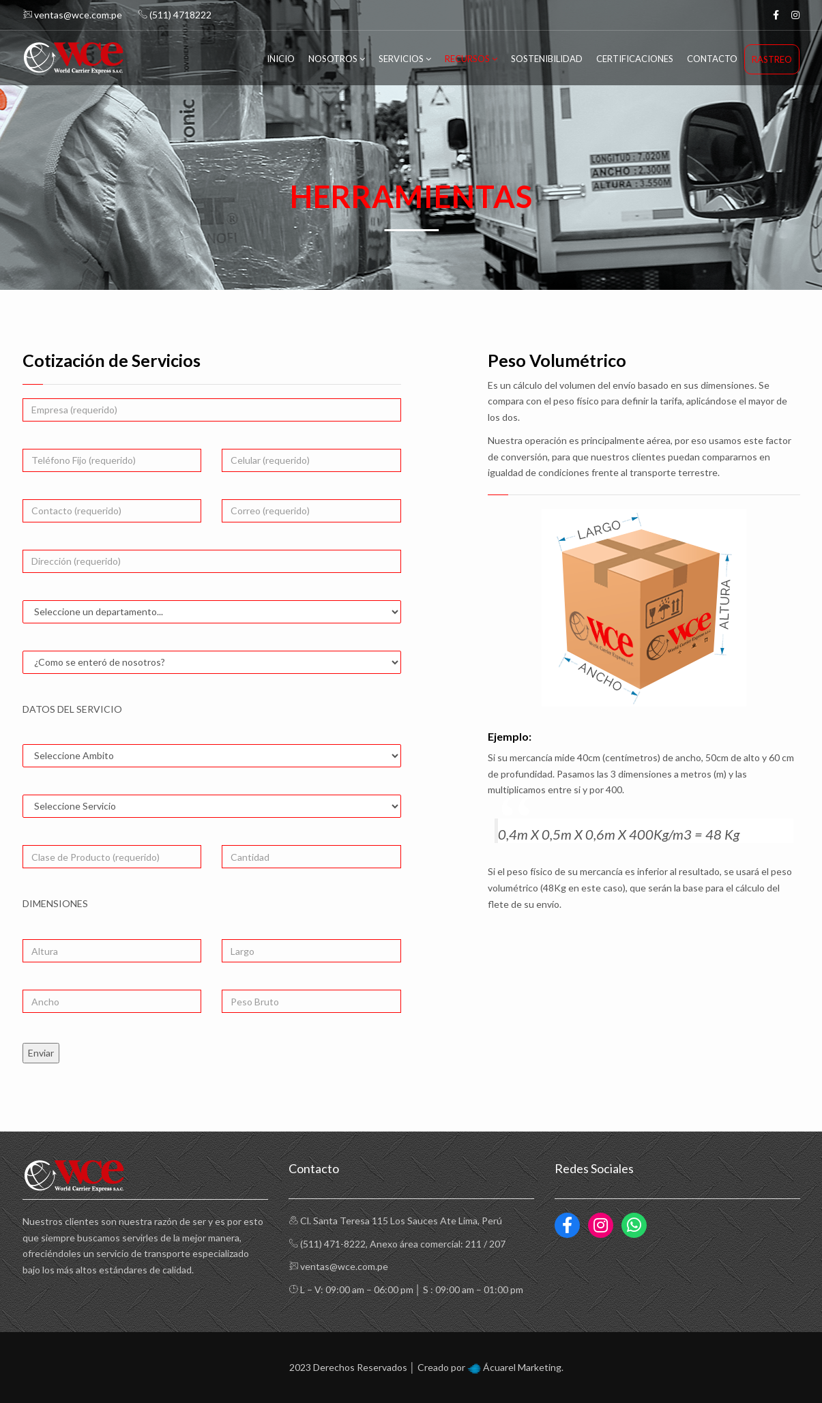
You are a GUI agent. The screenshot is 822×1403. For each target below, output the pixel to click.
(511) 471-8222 (333, 1244)
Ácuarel (499, 1367)
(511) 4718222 (174, 14)
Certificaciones (634, 58)
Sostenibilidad (547, 58)
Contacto (712, 58)
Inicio (281, 58)
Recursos (471, 58)
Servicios (405, 58)
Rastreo (772, 59)
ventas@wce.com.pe (72, 14)
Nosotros (336, 58)
